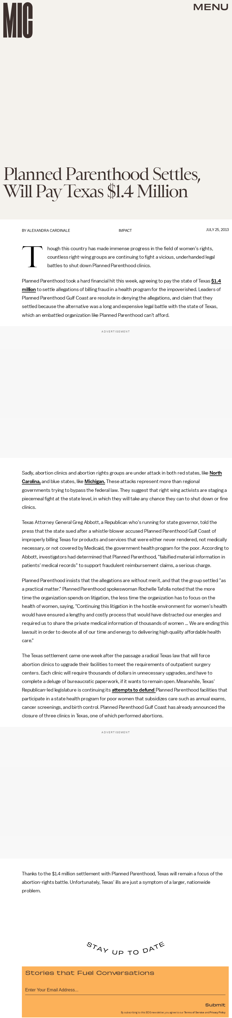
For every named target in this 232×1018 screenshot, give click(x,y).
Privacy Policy (217, 1012)
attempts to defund (134, 689)
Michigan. (95, 481)
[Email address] (125, 989)
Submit (215, 1004)
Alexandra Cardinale (48, 231)
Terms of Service (194, 1012)
